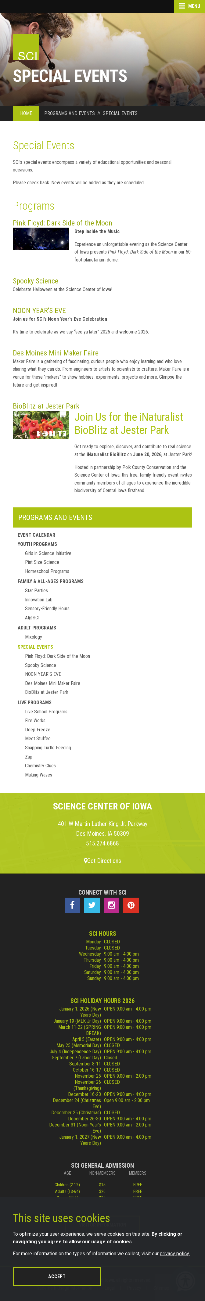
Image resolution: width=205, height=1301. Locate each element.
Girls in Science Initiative (48, 553)
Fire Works (35, 720)
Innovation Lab (38, 600)
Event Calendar (36, 535)
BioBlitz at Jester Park (46, 406)
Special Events (35, 647)
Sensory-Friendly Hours (47, 608)
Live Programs (35, 702)
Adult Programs (37, 628)
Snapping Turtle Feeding (48, 748)
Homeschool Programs (47, 571)
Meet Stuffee (38, 738)
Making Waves (38, 775)
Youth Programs (37, 544)
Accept (57, 1276)
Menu (189, 6)
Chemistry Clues (40, 766)
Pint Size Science (42, 562)
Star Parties (36, 590)
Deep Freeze (37, 730)
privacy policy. (175, 1253)
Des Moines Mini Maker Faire (56, 353)
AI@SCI (32, 618)
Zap (28, 757)
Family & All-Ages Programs (51, 581)
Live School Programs (46, 712)
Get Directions (102, 860)
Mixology (33, 637)
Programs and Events (55, 517)
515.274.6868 (102, 843)
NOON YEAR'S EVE (39, 310)
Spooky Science (35, 281)
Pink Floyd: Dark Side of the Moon (62, 223)
